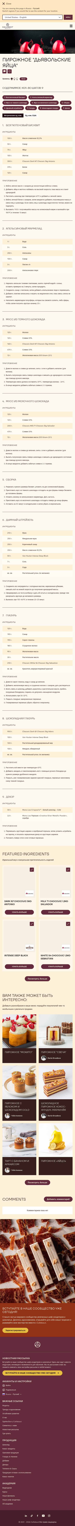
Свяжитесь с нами (9, 1425)
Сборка (66, 103)
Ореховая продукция (10, 1453)
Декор (67, 108)
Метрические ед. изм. (13, 115)
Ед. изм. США (30, 115)
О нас (4, 1417)
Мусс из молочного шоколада (45, 103)
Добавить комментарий (58, 1199)
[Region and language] (32, 17)
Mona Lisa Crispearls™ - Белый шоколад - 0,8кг (41, 810)
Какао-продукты (8, 1449)
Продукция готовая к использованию (16, 1473)
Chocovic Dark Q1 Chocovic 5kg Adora (37, 731)
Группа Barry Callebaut (12, 1421)
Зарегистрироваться (15, 1330)
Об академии (7, 1504)
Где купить (6, 1433)
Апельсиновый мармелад (42, 97)
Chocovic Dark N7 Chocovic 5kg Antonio (38, 161)
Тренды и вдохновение (11, 1409)
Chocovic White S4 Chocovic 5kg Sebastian (40, 663)
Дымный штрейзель (14, 108)
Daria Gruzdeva (54, 1058)
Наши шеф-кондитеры (11, 1500)
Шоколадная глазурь (50, 108)
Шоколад (6, 1445)
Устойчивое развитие (10, 1413)
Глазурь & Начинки (9, 1457)
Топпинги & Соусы (9, 1469)
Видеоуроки (7, 1488)
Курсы (4, 1492)
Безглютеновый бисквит (15, 97)
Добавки (5, 1461)
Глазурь (32, 108)
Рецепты (5, 1405)
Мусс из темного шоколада (16, 103)
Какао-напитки (8, 1477)
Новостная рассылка (10, 1429)
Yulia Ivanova (16, 1116)
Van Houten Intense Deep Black (35, 556)
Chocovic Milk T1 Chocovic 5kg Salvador (38, 426)
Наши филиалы (8, 1496)
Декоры (5, 1465)
